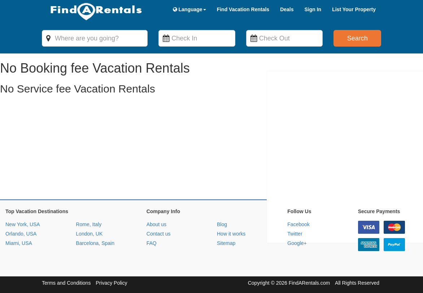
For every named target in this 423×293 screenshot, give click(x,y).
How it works (231, 234)
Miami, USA (18, 243)
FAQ (152, 243)
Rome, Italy (88, 224)
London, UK (89, 234)
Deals (286, 9)
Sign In (312, 9)
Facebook (298, 224)
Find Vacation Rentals (243, 9)
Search (357, 38)
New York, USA (22, 224)
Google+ (296, 243)
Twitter (294, 234)
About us (156, 224)
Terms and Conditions (66, 283)
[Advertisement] (211, 148)
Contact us (159, 234)
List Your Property (354, 9)
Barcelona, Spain (95, 243)
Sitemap (226, 243)
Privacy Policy (111, 283)
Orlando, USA (20, 234)
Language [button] (189, 9)
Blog (222, 224)
